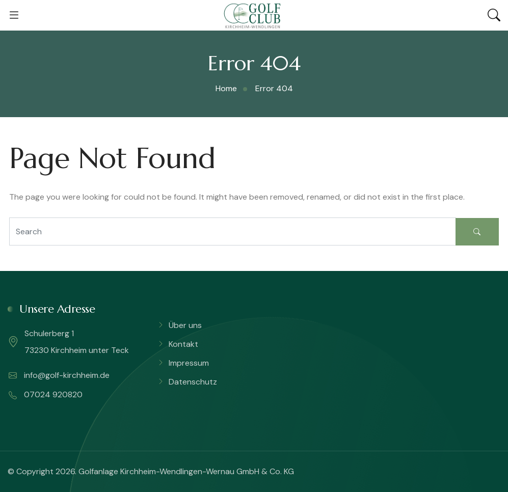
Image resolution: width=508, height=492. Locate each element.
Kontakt (183, 344)
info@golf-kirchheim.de (59, 375)
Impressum (189, 363)
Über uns (185, 325)
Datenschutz (193, 381)
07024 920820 (46, 394)
